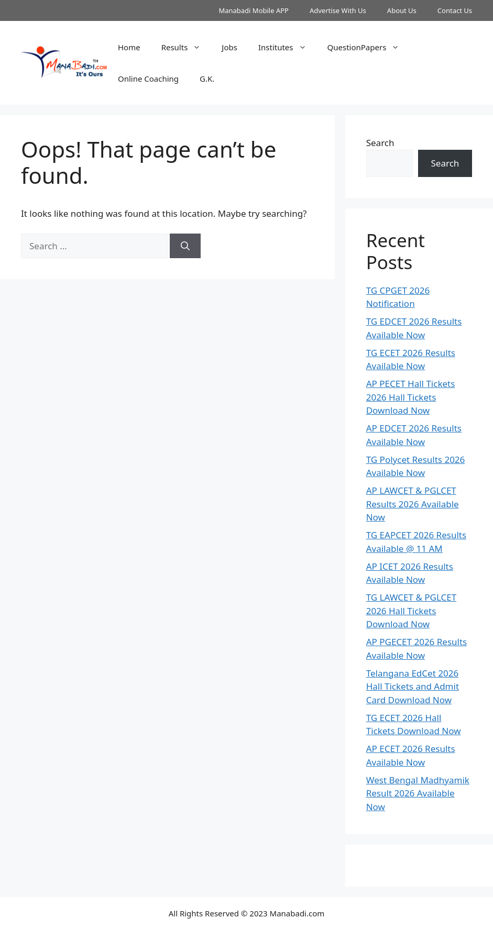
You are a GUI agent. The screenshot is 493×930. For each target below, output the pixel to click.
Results (186, 47)
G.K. (207, 78)
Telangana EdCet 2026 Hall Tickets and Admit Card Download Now (412, 686)
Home (129, 47)
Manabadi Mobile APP (253, 10)
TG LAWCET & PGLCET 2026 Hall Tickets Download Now (411, 610)
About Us (402, 10)
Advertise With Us (338, 10)
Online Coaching (148, 78)
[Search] (185, 246)
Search (380, 143)
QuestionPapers (368, 47)
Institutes (287, 47)
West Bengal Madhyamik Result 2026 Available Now (417, 793)
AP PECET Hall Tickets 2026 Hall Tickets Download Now (410, 397)
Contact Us (454, 10)
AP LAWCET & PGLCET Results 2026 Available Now (412, 503)
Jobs (229, 47)
